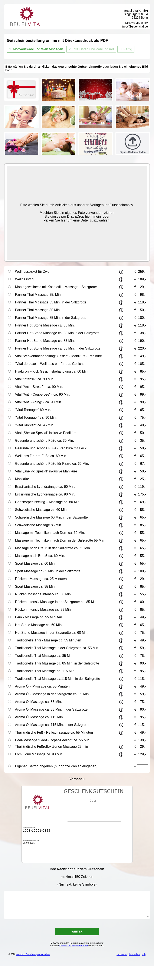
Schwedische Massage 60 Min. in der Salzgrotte (51, 517)
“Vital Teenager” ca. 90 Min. (36, 417)
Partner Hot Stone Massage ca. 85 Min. (45, 340)
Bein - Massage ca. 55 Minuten (38, 617)
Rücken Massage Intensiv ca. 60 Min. (43, 594)
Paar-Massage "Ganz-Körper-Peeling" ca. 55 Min (52, 740)
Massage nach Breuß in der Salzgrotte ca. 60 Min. (53, 548)
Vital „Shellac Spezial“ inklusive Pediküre (46, 433)
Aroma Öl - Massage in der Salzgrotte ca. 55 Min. (52, 694)
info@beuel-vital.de (135, 26)
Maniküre (22, 479)
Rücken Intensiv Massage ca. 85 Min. (43, 609)
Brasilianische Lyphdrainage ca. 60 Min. (45, 486)
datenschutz (134, 954)
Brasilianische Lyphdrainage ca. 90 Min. (45, 494)
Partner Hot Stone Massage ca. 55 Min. (45, 325)
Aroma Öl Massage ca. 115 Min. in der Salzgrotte (52, 725)
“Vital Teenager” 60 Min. (33, 410)
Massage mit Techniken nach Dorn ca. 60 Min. (50, 533)
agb (143, 954)
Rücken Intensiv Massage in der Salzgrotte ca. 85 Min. (56, 602)
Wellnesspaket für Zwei (32, 271)
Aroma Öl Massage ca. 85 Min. (38, 702)
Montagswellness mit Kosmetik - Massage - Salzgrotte (56, 287)
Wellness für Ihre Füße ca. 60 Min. (41, 456)
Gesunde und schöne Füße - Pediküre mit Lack (50, 448)
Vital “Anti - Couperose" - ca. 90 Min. (42, 394)
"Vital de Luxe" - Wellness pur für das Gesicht (49, 364)
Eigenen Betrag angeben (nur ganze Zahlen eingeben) (56, 766)
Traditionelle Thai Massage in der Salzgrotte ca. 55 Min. (57, 648)
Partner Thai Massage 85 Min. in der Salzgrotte (50, 317)
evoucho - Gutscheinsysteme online (33, 954)
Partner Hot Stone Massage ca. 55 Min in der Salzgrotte (57, 333)
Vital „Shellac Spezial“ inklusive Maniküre (46, 471)
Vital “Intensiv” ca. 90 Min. (34, 379)
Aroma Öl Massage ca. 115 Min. (39, 717)
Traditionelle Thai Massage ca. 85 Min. (44, 655)
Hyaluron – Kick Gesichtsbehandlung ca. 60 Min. (52, 371)
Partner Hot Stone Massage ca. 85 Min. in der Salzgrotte (58, 348)
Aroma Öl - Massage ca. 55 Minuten (42, 686)
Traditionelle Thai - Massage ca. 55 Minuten (48, 640)
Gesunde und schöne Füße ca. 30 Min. (44, 440)
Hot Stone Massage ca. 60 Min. (39, 625)
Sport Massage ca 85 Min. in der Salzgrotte (48, 571)
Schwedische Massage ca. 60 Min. (41, 509)
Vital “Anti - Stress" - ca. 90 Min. (39, 387)
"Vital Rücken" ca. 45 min (34, 425)
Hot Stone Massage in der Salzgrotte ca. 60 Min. (51, 632)
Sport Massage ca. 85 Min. (35, 586)
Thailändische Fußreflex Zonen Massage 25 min (51, 746)
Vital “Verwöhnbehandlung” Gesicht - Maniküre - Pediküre (58, 356)
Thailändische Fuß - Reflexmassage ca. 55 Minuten (54, 732)
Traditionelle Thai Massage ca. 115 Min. (45, 671)
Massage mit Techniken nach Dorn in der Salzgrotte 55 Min (59, 540)
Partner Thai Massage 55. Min (38, 294)
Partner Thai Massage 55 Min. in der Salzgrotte (50, 302)
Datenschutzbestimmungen (73, 945)
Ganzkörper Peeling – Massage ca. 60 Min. (48, 502)
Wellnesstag (24, 279)
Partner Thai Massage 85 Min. (38, 310)
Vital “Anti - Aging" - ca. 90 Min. (38, 402)
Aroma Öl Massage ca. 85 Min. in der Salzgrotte (51, 709)
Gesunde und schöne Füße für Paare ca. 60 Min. (52, 463)
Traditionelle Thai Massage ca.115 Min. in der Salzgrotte (57, 678)
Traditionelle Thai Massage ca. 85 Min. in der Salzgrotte (57, 663)
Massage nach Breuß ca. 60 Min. (40, 556)
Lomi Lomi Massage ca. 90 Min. (39, 754)
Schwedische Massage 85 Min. (38, 525)
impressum (122, 954)
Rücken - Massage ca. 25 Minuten (41, 579)
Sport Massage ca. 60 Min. (35, 563)
